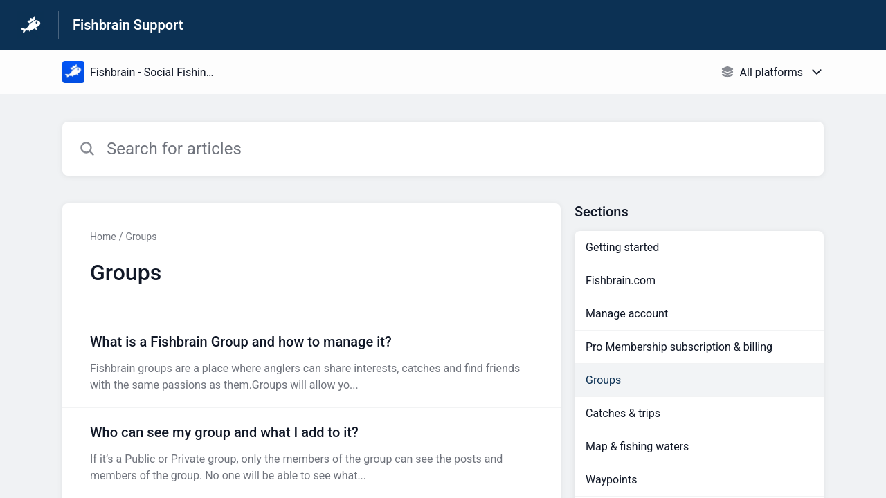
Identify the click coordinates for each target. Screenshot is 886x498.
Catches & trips (623, 413)
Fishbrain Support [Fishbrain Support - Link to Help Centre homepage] (128, 25)
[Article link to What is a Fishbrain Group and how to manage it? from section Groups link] (311, 362)
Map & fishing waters (637, 446)
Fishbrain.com (621, 280)
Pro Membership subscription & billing (679, 346)
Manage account (627, 313)
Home (103, 236)
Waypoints (611, 479)
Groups (140, 236)
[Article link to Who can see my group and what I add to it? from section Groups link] (311, 453)
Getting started (622, 247)
